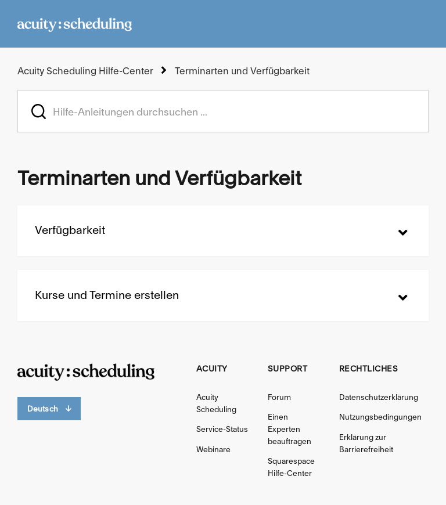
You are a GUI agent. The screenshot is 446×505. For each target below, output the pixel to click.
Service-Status (222, 429)
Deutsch (49, 409)
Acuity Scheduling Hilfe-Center (85, 71)
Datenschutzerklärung (378, 397)
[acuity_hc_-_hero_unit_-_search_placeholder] (223, 111)
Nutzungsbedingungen (380, 416)
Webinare (213, 449)
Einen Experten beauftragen (289, 429)
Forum (279, 397)
